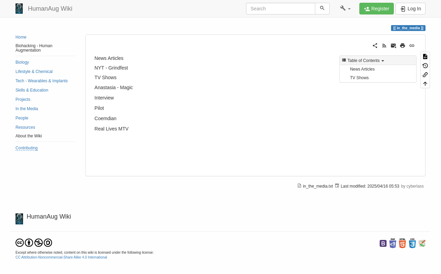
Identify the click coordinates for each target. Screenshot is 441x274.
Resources (25, 127)
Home (21, 37)
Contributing (27, 148)
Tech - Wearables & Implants (42, 80)
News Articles (362, 69)
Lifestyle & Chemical (34, 71)
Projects (23, 99)
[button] (345, 8)
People (22, 118)
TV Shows (359, 77)
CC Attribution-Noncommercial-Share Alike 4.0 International (61, 257)
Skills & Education (32, 90)
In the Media (27, 108)
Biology (22, 62)
